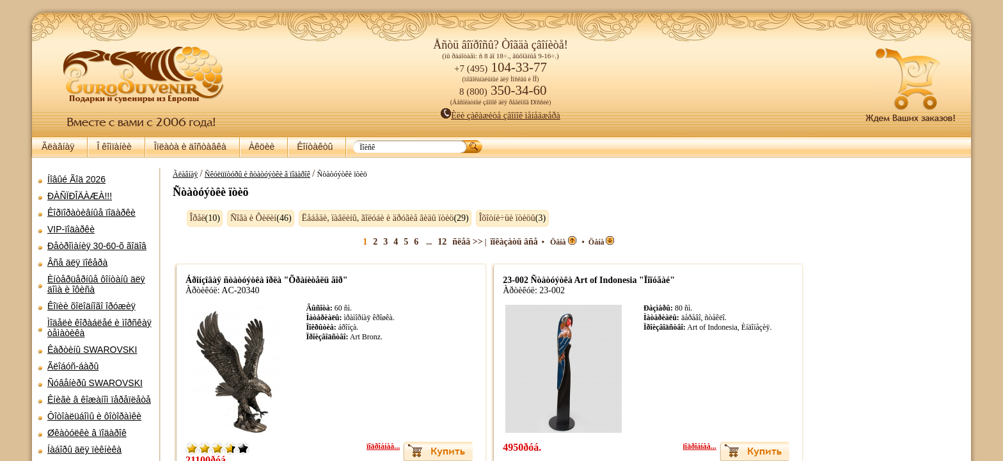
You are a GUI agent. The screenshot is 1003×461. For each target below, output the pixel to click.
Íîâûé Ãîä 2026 (76, 179)
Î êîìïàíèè (114, 147)
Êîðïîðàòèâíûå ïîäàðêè (91, 212)
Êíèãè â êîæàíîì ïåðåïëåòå (99, 399)
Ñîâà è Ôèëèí (247, 218)
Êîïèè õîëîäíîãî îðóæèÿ (91, 306)
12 (445, 242)
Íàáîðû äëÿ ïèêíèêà (84, 449)
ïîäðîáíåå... (385, 446)
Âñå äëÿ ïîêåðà (77, 262)
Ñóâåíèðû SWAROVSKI (95, 383)
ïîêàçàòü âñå (517, 242)
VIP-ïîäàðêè (71, 229)
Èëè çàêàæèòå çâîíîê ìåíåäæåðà (500, 115)
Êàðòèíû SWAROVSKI (92, 349)
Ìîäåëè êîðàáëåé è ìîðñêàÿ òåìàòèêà (99, 328)
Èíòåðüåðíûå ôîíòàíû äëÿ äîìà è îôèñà (96, 284)
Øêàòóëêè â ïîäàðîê (87, 433)
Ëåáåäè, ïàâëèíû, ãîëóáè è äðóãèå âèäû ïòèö (372, 218)
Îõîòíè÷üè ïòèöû (501, 218)
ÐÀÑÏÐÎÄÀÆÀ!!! (79, 196)
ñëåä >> (470, 242)
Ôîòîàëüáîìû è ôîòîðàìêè (94, 416)
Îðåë (191, 218)
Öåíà (566, 242)
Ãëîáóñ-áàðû (73, 366)
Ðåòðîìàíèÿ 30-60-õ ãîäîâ (96, 246)
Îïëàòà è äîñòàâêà (190, 147)
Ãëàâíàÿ (58, 147)
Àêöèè (261, 147)
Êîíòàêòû (315, 147)
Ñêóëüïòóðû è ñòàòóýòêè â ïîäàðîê (251, 174)
